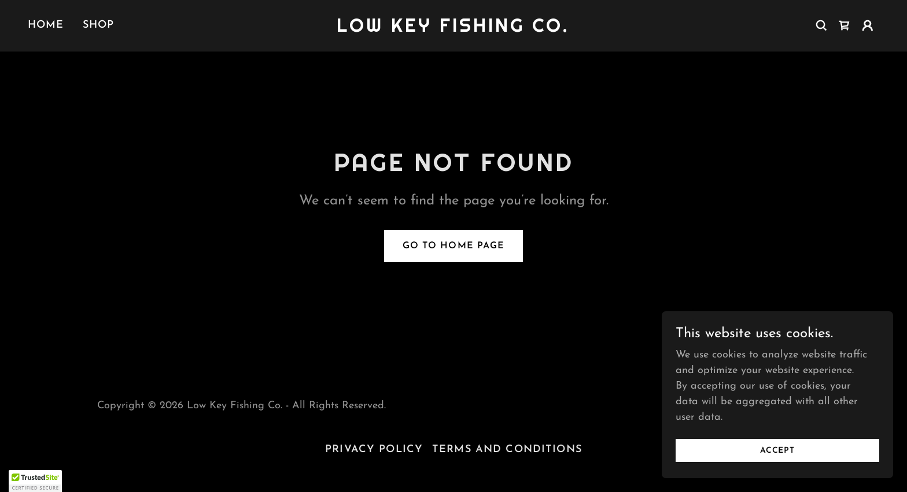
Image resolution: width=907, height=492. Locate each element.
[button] (867, 25)
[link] (454, 29)
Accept (777, 458)
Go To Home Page (453, 246)
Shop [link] (99, 25)
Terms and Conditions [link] (507, 449)
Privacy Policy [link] (374, 449)
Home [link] (46, 25)
